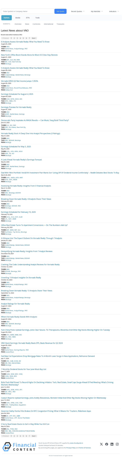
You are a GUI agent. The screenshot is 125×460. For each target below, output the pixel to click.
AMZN (13, 178)
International (48, 24)
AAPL (8, 178)
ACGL (8, 217)
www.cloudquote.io (76, 443)
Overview (18, 24)
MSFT (21, 178)
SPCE (6, 180)
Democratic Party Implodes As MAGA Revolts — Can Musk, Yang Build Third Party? (35, 120)
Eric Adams (12, 127)
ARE (7, 361)
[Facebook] (106, 447)
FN (10, 153)
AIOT (16, 217)
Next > (34, 38)
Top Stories (16, 232)
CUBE (11, 361)
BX (7, 416)
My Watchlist (95, 11)
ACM (7, 99)
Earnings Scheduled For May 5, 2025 (16, 146)
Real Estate (8, 232)
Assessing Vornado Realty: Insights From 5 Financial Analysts (26, 186)
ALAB (20, 217)
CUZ (11, 60)
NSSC (6, 153)
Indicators (112, 11)
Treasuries (60, 24)
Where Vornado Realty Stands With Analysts (19, 317)
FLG (7, 125)
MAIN (12, 374)
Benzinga (8, 51)
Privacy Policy (71, 448)
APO (7, 335)
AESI (20, 99)
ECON (16, 361)
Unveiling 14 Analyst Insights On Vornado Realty (21, 277)
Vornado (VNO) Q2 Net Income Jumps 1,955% (19, 81)
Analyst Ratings (19, 49)
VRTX (6, 101)
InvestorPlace (9, 352)
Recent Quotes (76, 11)
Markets (7, 18)
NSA (9, 363)
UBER (18, 416)
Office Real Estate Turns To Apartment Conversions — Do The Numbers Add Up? (34, 225)
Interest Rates (16, 363)
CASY (16, 403)
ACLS (12, 217)
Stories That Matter (24, 418)
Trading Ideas (13, 405)
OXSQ (21, 374)
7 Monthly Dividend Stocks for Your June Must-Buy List (23, 369)
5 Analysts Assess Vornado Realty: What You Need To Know (25, 68)
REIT (15, 230)
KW (20, 361)
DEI (15, 60)
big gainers (22, 405)
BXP (7, 60)
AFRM (12, 403)
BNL (7, 429)
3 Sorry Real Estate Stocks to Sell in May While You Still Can (25, 424)
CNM (20, 403)
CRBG (11, 101)
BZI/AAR (11, 140)
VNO (7, 47)
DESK (18, 60)
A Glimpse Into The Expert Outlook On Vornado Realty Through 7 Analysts (31, 238)
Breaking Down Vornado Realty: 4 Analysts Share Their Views (26, 199)
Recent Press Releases (21, 88)
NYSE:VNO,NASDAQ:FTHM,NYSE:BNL (23, 431)
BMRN (12, 335)
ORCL (10, 392)
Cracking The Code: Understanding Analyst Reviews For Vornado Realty (30, 264)
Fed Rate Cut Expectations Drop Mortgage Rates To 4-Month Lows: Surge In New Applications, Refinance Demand (48, 356)
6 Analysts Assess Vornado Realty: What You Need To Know (25, 41)
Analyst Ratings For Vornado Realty (15, 303)
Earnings (21, 114)
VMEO (14, 337)
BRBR (16, 335)
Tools (37, 18)
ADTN (12, 99)
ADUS (17, 99)
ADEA (16, 151)
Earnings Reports (19, 350)
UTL (6, 219)
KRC (6, 62)
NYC (14, 416)
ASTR (17, 178)
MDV (16, 374)
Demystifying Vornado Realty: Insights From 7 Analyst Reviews (26, 251)
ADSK (12, 390)
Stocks (17, 18)
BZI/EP (7, 114)
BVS (20, 335)
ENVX (6, 405)
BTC (21, 390)
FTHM (12, 429)
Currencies (36, 24)
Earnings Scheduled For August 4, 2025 (17, 94)
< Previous (5, 38)
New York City (16, 62)
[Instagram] (117, 447)
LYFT (10, 416)
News (27, 24)
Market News (9, 49)
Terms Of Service (85, 448)
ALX (13, 153)
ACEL (8, 151)
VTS (15, 101)
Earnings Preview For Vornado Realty (16, 107)
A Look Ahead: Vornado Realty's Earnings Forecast (21, 159)
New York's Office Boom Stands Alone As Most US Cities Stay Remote (29, 55)
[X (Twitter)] (101, 447)
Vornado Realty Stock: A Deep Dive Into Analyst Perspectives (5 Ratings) (30, 133)
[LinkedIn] (112, 447)
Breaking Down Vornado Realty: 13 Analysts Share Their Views (26, 290)
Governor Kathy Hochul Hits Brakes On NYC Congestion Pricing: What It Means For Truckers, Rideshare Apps (46, 411)
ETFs (28, 18)
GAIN (8, 374)
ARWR (14, 219)
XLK (6, 392)
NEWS (12, 230)
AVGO (17, 390)
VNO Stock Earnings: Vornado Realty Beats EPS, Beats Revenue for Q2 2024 (32, 343)
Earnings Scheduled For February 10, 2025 (18, 212)
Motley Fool (9, 90)
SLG (11, 125)
